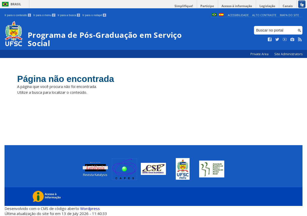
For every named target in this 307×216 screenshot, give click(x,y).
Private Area (259, 54)
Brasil (16, 4)
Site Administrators (288, 54)
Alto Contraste (264, 15)
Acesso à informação (237, 6)
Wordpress (90, 208)
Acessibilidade (238, 15)
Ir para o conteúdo (18, 15)
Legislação (267, 6)
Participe (207, 6)
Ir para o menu (44, 15)
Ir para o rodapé (94, 15)
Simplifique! (183, 6)
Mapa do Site (289, 15)
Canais (288, 6)
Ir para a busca (69, 15)
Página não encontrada (65, 79)
